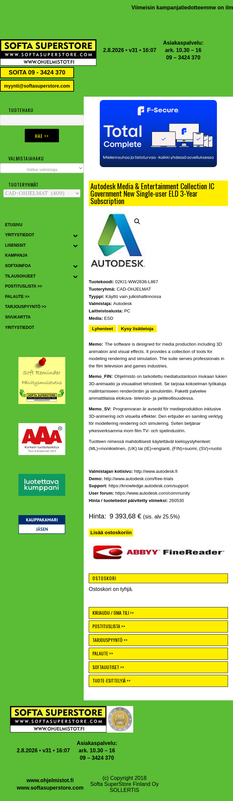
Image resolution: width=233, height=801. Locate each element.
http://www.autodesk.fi (156, 471)
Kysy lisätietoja (137, 328)
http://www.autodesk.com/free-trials (138, 478)
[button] (158, 133)
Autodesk (122, 303)
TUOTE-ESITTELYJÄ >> (111, 680)
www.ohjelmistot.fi (50, 780)
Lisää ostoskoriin (111, 532)
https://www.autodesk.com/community (152, 493)
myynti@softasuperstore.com (37, 86)
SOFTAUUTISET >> (108, 666)
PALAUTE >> (102, 653)
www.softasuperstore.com (50, 788)
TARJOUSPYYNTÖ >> (110, 639)
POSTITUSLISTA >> (108, 626)
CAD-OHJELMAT (133, 289)
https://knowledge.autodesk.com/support (148, 485)
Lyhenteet (102, 328)
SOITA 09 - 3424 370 (37, 72)
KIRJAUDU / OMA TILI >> (113, 612)
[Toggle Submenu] (75, 235)
